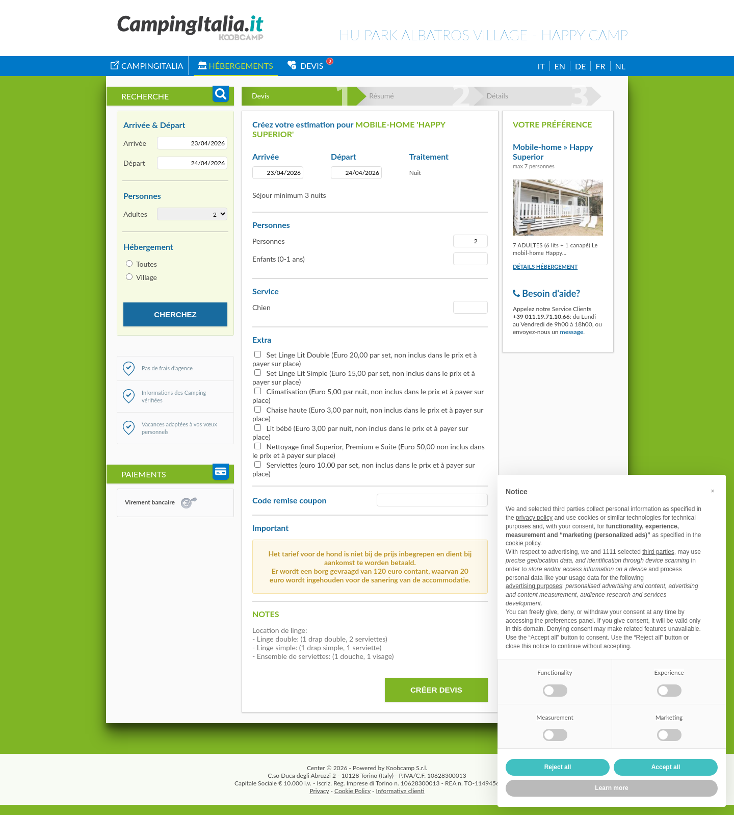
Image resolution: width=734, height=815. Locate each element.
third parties (658, 551)
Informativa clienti (400, 791)
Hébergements (235, 65)
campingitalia (147, 65)
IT (541, 66)
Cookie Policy (352, 791)
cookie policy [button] (523, 543)
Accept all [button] (665, 767)
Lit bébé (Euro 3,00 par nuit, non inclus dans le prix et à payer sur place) (360, 432)
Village (146, 277)
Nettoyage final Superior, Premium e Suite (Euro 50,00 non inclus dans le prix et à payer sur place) (368, 451)
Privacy (319, 791)
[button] (712, 491)
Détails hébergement (545, 266)
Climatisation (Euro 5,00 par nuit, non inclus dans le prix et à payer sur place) (368, 395)
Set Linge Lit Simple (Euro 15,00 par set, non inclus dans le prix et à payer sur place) (363, 377)
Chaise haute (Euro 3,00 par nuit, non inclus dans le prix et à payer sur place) (367, 414)
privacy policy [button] (534, 517)
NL (620, 66)
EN (560, 66)
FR (600, 66)
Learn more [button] (611, 788)
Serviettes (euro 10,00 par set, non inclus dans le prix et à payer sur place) (363, 469)
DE (580, 66)
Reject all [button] (557, 767)
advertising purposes (534, 586)
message (572, 332)
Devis (305, 65)
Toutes (146, 264)
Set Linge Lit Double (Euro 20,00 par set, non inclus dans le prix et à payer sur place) (364, 359)
